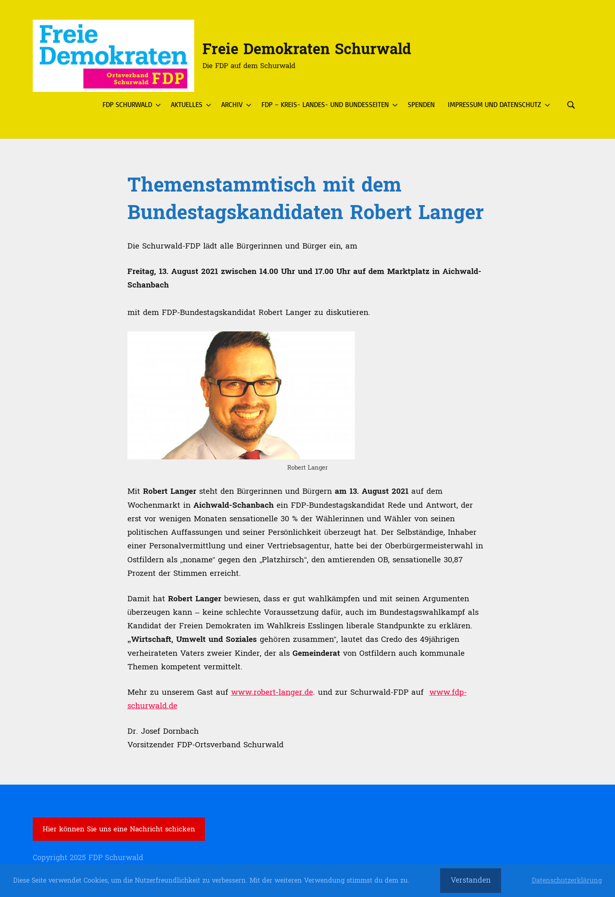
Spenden (421, 104)
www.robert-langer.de (272, 692)
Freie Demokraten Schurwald (306, 49)
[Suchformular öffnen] (571, 104)
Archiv (234, 104)
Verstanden (471, 880)
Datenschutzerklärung (567, 880)
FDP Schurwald (130, 104)
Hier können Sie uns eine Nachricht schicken (119, 829)
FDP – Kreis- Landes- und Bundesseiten (328, 104)
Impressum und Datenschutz (497, 104)
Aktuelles (189, 104)
